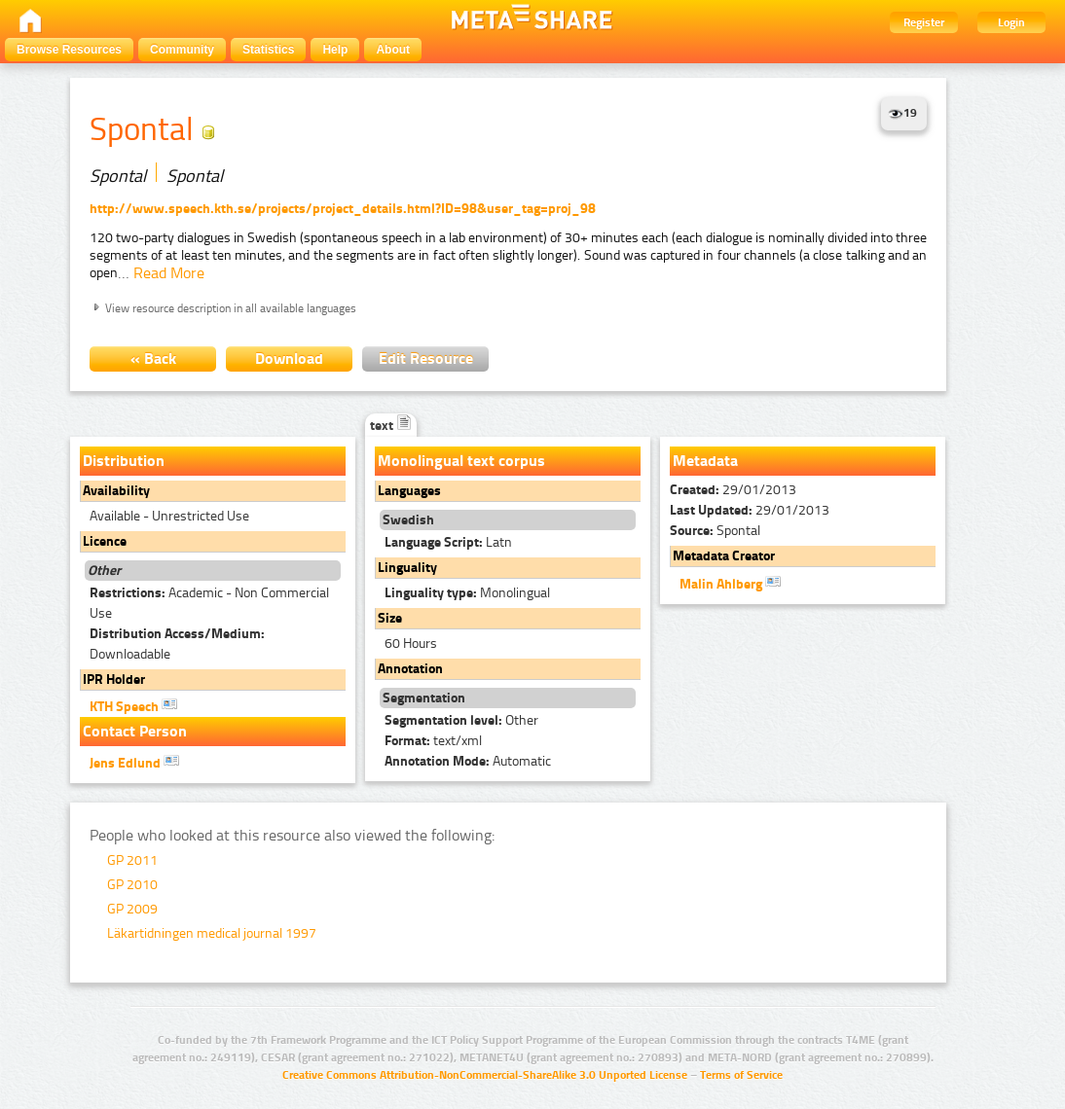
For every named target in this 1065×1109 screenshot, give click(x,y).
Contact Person (135, 731)
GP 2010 (132, 884)
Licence (105, 541)
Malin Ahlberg (730, 582)
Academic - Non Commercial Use (209, 603)
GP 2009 (132, 909)
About (393, 49)
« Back (153, 358)
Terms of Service (741, 1075)
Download (289, 358)
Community (182, 49)
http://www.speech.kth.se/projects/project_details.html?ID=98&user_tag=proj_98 (343, 208)
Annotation (410, 669)
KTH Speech (133, 705)
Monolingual (467, 593)
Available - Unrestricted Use (169, 516)
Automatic (468, 761)
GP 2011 (132, 860)
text (391, 425)
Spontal (715, 530)
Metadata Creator (724, 556)
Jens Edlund (134, 761)
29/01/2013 (733, 490)
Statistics (268, 49)
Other (461, 720)
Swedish (408, 520)
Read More (168, 273)
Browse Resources (69, 49)
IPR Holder (114, 679)
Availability (116, 491)
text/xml (433, 741)
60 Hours (411, 643)
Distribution (124, 460)
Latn (448, 542)
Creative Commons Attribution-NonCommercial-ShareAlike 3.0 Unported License (484, 1075)
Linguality (407, 567)
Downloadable (177, 644)
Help (335, 49)
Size (390, 618)
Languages (409, 491)
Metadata (705, 460)
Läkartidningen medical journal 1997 (211, 933)
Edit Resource (426, 358)
